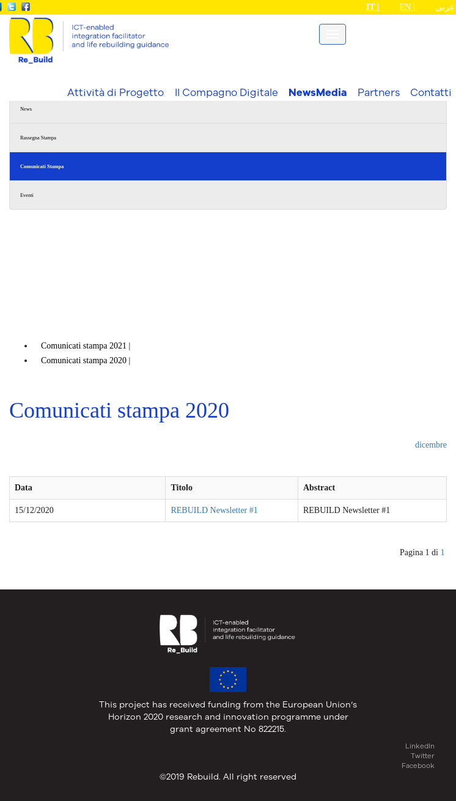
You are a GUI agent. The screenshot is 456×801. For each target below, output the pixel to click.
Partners (379, 92)
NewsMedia (318, 92)
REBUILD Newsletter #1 (214, 510)
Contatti (431, 92)
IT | (373, 7)
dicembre (431, 444)
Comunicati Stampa (42, 166)
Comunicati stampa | (87, 345)
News (26, 109)
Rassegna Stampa (38, 138)
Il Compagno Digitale (226, 92)
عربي (445, 7)
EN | (408, 7)
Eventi (27, 195)
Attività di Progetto (115, 92)
